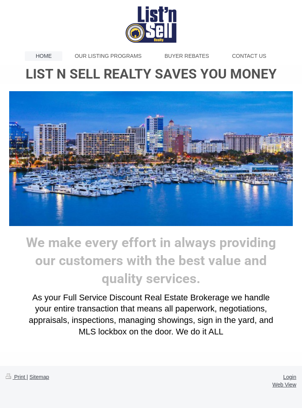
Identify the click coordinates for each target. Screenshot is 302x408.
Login (289, 377)
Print (16, 377)
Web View (284, 385)
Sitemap (39, 377)
